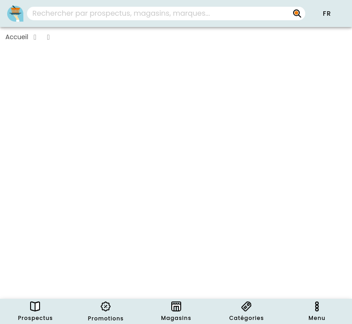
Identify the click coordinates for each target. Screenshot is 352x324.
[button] (326, 13)
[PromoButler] (15, 13)
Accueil (16, 36)
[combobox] (166, 13)
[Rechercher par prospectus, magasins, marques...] (297, 13)
